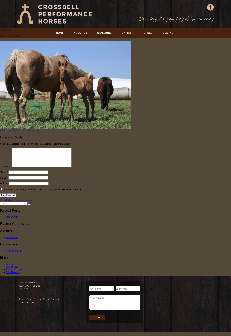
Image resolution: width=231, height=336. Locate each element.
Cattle (127, 32)
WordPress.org (13, 276)
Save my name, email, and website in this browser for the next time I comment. (43, 193)
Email (4, 181)
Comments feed (14, 273)
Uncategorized (13, 254)
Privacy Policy (26, 303)
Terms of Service (41, 303)
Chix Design (35, 306)
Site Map (55, 303)
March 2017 (12, 241)
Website (4, 187)
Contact (169, 32)
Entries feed (12, 270)
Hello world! (12, 220)
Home (60, 32)
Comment (6, 170)
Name (4, 175)
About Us (80, 32)
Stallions (104, 32)
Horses (147, 32)
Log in (9, 267)
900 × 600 (33, 130)
